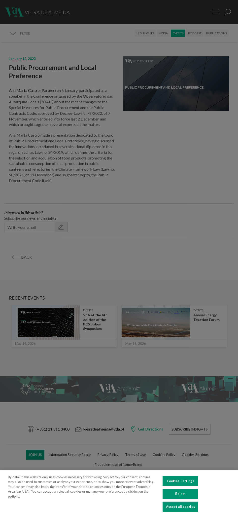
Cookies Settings (180, 486)
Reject (180, 499)
